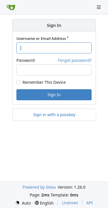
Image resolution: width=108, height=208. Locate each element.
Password (25, 60)
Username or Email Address (41, 38)
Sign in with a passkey (54, 114)
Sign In (54, 94)
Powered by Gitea (39, 187)
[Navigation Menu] (99, 7)
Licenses (70, 202)
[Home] (11, 7)
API (89, 202)
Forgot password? (75, 60)
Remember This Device (44, 82)
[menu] (23, 203)
